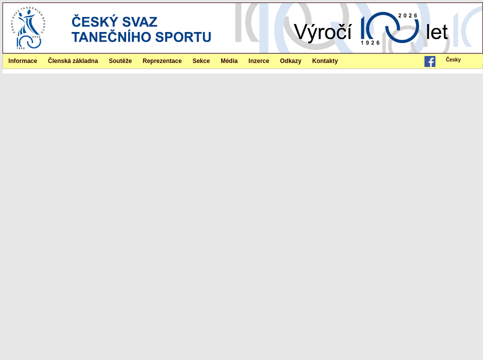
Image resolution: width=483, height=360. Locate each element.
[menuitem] (463, 60)
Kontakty (325, 61)
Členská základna (73, 61)
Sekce (201, 61)
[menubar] (463, 60)
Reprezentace (162, 61)
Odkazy (291, 61)
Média (229, 61)
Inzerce (259, 61)
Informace (23, 61)
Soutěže (120, 61)
